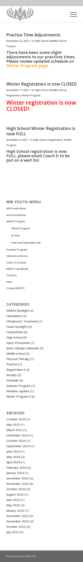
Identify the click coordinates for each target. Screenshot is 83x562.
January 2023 (15, 510)
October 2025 (16, 419)
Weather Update (17, 391)
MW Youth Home (16, 208)
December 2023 (17, 478)
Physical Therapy (17, 359)
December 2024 (17, 435)
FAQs (9, 282)
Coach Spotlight (16, 327)
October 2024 (16, 441)
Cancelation (14, 316)
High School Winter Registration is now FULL (40, 131)
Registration (13, 95)
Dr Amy (15, 235)
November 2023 (17, 484)
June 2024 (13, 451)
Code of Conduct (16, 262)
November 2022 (17, 521)
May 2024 (13, 457)
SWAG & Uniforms (17, 256)
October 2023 (16, 489)
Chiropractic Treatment (22, 321)
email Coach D (45, 155)
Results (11, 375)
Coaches (11, 275)
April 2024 (13, 462)
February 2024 (16, 467)
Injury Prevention (18, 343)
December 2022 (17, 516)
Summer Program (16, 249)
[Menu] (71, 14)
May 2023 (13, 505)
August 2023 (15, 494)
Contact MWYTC (15, 288)
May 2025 (13, 424)
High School (42, 41)
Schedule (12, 380)
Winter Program (31, 95)
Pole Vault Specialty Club (26, 242)
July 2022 (12, 532)
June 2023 (13, 500)
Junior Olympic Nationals (22, 348)
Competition (14, 332)
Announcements (16, 215)
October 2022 (16, 527)
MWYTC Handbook (17, 269)
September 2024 (18, 446)
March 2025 (14, 430)
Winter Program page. (27, 65)
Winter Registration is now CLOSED (41, 84)
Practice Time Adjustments (33, 35)
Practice (11, 46)
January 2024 (15, 473)
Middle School (58, 41)
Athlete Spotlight (17, 310)
